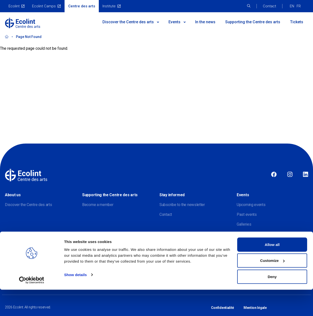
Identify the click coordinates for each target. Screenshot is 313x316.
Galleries (244, 224)
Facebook (274, 175)
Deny (272, 303)
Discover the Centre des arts (28, 204)
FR (299, 6)
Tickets (296, 22)
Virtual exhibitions (251, 234)
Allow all (272, 271)
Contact (269, 6)
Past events (247, 214)
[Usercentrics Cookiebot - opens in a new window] (31, 306)
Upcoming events (251, 204)
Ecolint (14, 6)
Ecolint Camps (44, 6)
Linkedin (305, 175)
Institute (109, 6)
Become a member (97, 204)
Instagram (289, 175)
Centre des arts (81, 6)
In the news (205, 22)
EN (292, 6)
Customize (272, 287)
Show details (75, 301)
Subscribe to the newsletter (182, 204)
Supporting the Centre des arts (252, 22)
